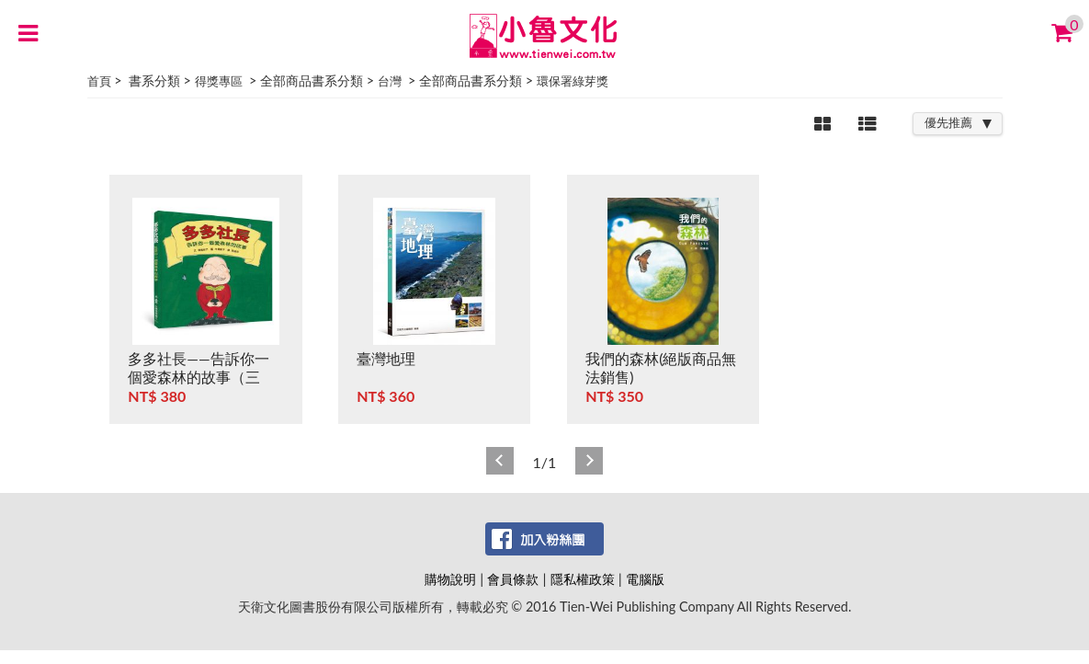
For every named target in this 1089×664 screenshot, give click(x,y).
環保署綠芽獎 (572, 81)
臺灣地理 (386, 358)
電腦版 (645, 579)
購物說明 (450, 579)
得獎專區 (219, 81)
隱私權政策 (582, 579)
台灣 (390, 81)
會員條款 (513, 579)
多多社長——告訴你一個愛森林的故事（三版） (198, 376)
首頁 (99, 81)
